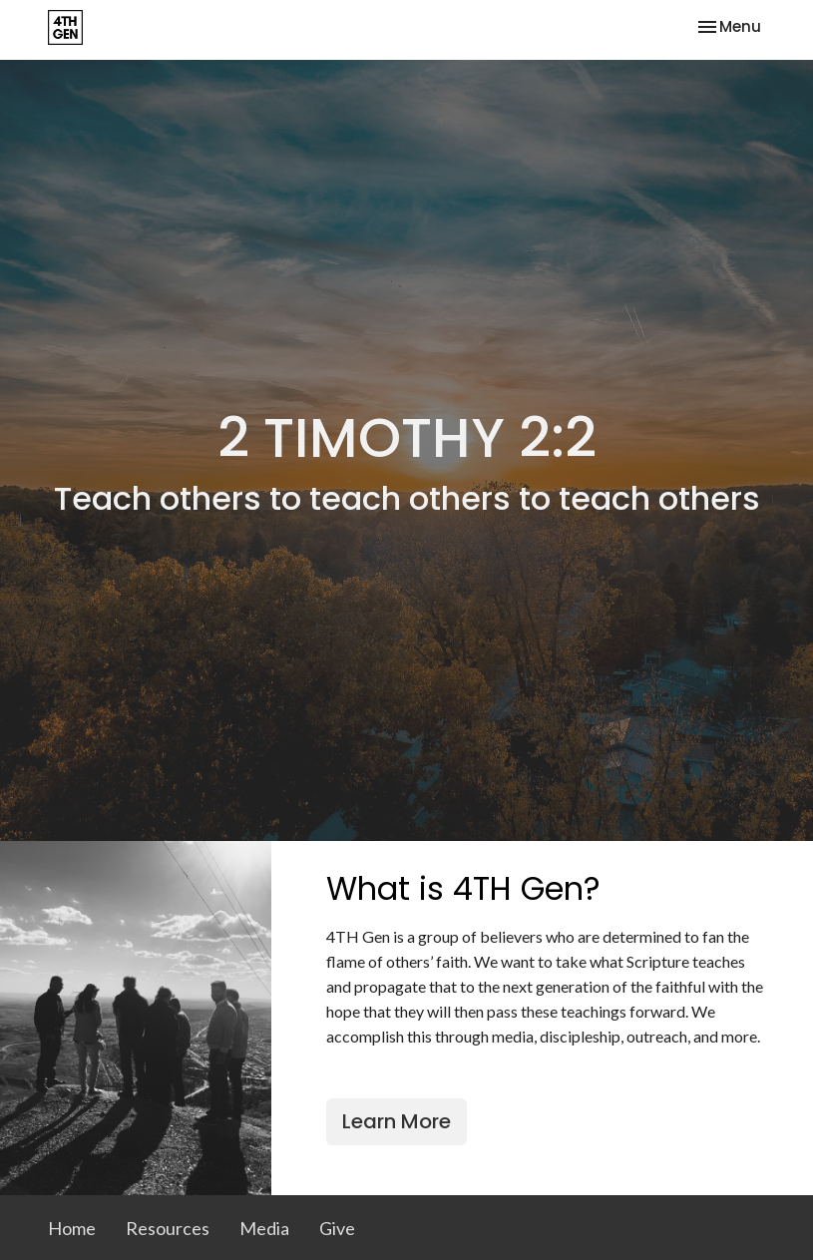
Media (264, 1228)
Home (72, 1228)
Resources (167, 1228)
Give (337, 1228)
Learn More (396, 1121)
